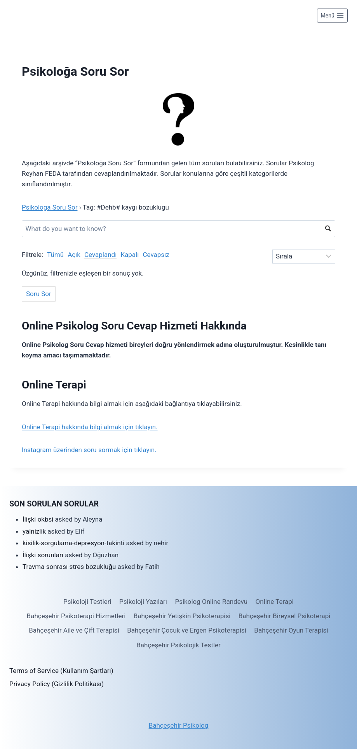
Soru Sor (38, 294)
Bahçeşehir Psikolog (179, 725)
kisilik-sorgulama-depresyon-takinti (73, 543)
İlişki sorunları (43, 555)
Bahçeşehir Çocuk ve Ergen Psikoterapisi (186, 630)
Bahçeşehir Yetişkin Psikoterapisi (182, 616)
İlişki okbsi (38, 519)
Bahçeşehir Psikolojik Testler (178, 645)
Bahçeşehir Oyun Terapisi (291, 630)
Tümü (55, 254)
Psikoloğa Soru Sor (49, 207)
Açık (74, 254)
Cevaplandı (100, 254)
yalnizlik (34, 531)
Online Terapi (275, 601)
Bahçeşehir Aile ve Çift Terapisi (74, 630)
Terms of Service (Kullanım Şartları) (61, 670)
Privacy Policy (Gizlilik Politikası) (56, 684)
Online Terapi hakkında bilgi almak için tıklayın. (90, 427)
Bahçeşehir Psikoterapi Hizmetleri (76, 616)
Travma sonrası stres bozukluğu (69, 566)
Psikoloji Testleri (87, 601)
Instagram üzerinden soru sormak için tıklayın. (89, 450)
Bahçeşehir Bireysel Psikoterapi (285, 616)
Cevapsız (156, 254)
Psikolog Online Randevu (211, 601)
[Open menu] (332, 16)
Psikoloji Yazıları (143, 601)
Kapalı (129, 254)
